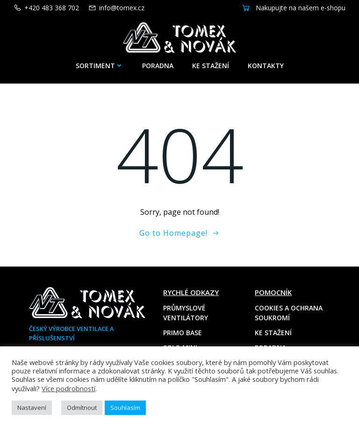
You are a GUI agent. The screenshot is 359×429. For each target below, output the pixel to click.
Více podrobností (68, 388)
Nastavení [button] (31, 407)
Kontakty (266, 61)
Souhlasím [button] (125, 407)
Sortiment (99, 61)
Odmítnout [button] (82, 407)
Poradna (157, 61)
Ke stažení (210, 61)
